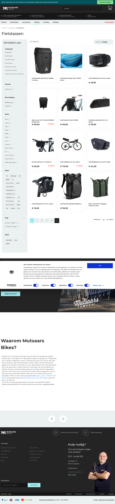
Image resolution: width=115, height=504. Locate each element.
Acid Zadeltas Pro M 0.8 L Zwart (99, 162)
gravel (38, 376)
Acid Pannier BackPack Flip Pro (70, 204)
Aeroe (8, 123)
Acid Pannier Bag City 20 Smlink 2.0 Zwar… (43, 79)
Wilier (28, 378)
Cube (8, 137)
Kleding (36, 22)
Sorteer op (99, 42)
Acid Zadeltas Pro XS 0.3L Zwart (100, 78)
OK (100, 480)
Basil (8, 130)
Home (4, 28)
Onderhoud (4, 457)
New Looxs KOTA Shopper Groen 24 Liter (98, 205)
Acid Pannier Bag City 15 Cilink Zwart (70, 79)
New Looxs (10, 148)
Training (46, 22)
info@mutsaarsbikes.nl (75, 472)
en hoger (12, 226)
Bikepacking (10, 102)
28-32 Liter (10, 89)
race (43, 376)
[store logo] (10, 8)
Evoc (8, 141)
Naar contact (72, 475)
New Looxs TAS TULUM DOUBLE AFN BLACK (43, 121)
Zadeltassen (9, 56)
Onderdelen (14, 22)
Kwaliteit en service (36, 454)
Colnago (45, 378)
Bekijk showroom (11, 294)
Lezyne (9, 144)
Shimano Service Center (8, 448)
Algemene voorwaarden (37, 451)
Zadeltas (9, 106)
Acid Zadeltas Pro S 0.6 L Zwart (42, 204)
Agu (8, 126)
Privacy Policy (34, 448)
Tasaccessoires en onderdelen (14, 74)
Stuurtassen (9, 63)
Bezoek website (105, 2)
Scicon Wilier (10, 155)
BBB (8, 133)
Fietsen (3, 22)
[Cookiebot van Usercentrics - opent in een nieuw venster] (11, 500)
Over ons (4, 454)
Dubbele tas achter (11, 70)
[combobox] (82, 8)
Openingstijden (6, 451)
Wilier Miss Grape (12, 162)
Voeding (55, 22)
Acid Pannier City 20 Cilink (69, 120)
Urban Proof (10, 159)
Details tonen (97, 500)
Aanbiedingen (109, 22)
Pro (7, 151)
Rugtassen (8, 52)
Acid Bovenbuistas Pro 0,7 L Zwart (98, 121)
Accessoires (26, 22)
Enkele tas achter (10, 67)
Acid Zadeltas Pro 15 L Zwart (70, 162)
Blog (2, 461)
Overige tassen (10, 59)
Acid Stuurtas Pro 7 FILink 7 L (42, 162)
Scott (33, 378)
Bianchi (23, 378)
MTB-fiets (49, 376)
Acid (8, 119)
